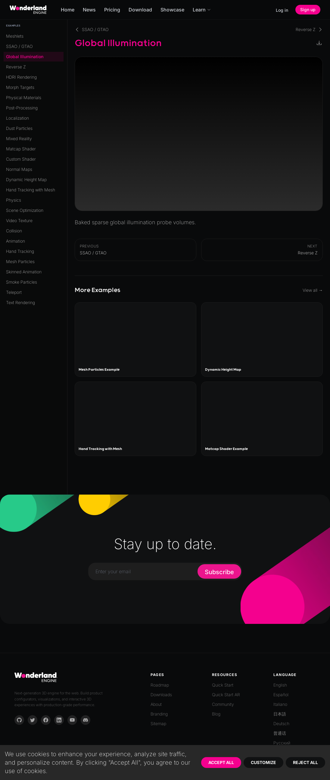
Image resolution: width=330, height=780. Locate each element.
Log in (282, 10)
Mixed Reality (19, 138)
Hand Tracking (20, 251)
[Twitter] (32, 720)
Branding (159, 713)
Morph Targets (20, 87)
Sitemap (158, 723)
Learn (202, 10)
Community (223, 704)
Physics (13, 200)
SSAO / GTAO (19, 46)
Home (67, 10)
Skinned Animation (24, 271)
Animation (15, 241)
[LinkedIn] (59, 720)
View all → (313, 290)
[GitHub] (19, 720)
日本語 (279, 713)
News (89, 10)
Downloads (161, 694)
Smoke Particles (21, 282)
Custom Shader (21, 159)
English (280, 684)
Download (140, 10)
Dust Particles (19, 128)
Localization (17, 118)
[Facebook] (46, 720)
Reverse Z (16, 66)
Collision (14, 230)
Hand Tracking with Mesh (30, 189)
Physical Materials (23, 97)
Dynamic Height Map (26, 179)
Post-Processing (22, 107)
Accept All (221, 762)
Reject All (305, 762)
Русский (281, 742)
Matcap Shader (21, 148)
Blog (216, 713)
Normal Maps (19, 169)
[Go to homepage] (29, 9)
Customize (263, 762)
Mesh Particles (20, 261)
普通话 (279, 733)
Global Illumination (24, 56)
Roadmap (160, 684)
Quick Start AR (226, 694)
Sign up (308, 9)
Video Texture (19, 220)
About (156, 704)
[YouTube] (72, 720)
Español (280, 694)
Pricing (112, 10)
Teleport (14, 292)
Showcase (172, 10)
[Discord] (85, 720)
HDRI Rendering (21, 77)
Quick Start (222, 684)
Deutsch (281, 723)
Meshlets (14, 36)
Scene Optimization (24, 210)
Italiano (280, 704)
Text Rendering (20, 302)
